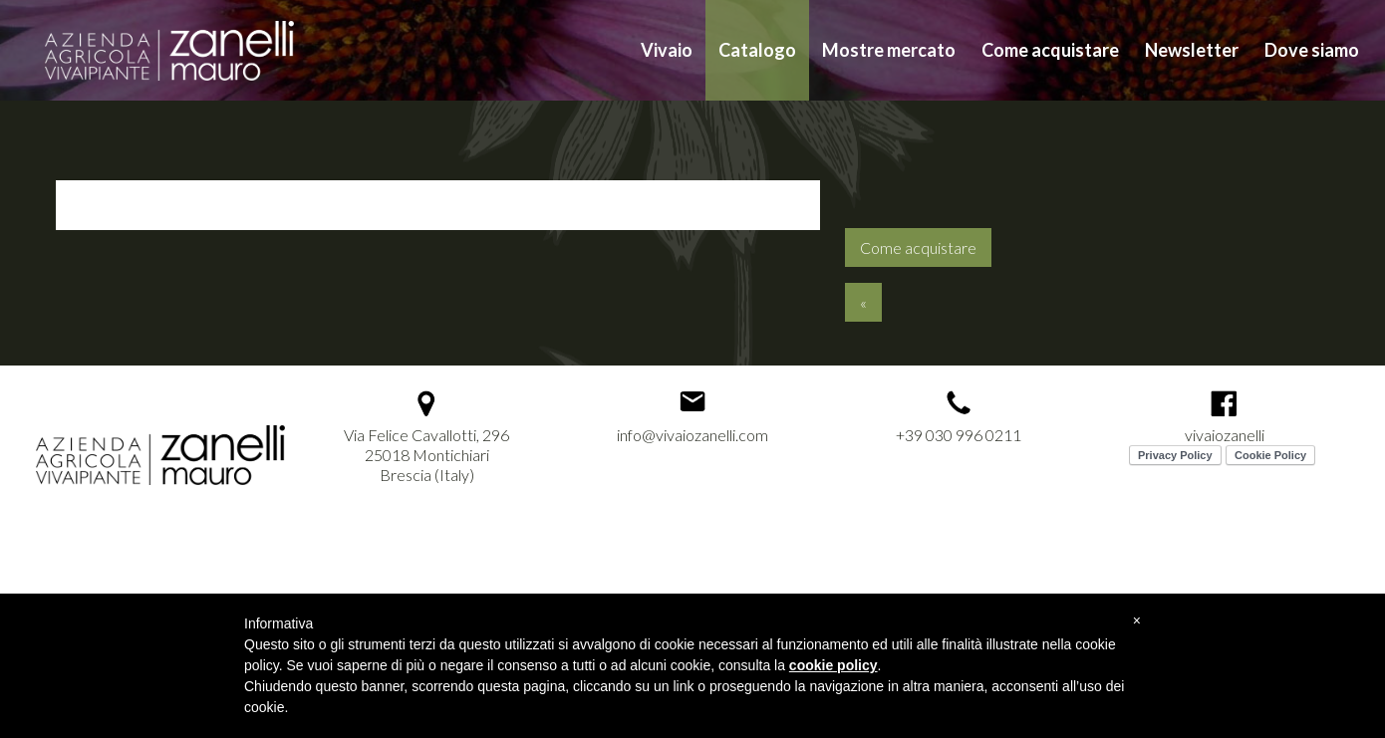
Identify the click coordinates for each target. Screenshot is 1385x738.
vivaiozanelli (1224, 434)
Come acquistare (1050, 50)
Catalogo (757, 50)
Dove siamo (1311, 50)
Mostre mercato (889, 50)
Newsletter (1192, 50)
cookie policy (833, 665)
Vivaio (666, 50)
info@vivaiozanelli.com (692, 434)
